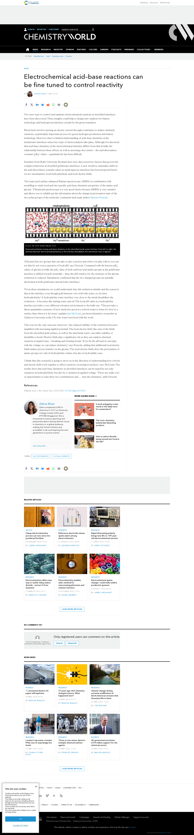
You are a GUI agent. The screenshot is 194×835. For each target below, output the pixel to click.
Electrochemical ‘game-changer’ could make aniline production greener (104, 582)
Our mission (52, 817)
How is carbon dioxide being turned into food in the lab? (107, 439)
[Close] (36, 786)
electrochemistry (41, 456)
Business (29, 688)
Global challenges (122, 817)
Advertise (39, 788)
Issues (57, 788)
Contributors (69, 788)
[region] (20, 808)
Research (62, 530)
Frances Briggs (70, 752)
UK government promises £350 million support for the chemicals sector (104, 743)
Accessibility (80, 805)
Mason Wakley (37, 700)
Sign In (31, 29)
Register (41, 30)
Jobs (48, 56)
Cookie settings (20, 825)
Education (154, 3)
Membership (165, 3)
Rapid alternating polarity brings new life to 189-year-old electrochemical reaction (104, 535)
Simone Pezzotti (99, 197)
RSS (80, 788)
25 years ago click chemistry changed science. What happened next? (71, 693)
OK (20, 819)
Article (29, 530)
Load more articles (72, 609)
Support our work (141, 817)
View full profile (39, 446)
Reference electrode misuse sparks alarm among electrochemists (71, 535)
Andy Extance (102, 546)
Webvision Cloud (165, 833)
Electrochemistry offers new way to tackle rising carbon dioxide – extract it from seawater (39, 584)
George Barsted (71, 546)
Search (93, 29)
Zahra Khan (40, 94)
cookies (132, 827)
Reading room (57, 56)
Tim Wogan (100, 706)
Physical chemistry (62, 456)
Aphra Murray (69, 595)
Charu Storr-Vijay (35, 753)
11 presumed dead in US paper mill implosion (37, 692)
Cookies (54, 805)
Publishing (144, 3)
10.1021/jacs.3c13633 (74, 391)
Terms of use (66, 805)
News (26, 69)
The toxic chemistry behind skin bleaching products (106, 423)
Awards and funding (101, 817)
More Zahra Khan (84, 396)
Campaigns (84, 817)
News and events (68, 817)
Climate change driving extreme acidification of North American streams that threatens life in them (104, 694)
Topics (49, 788)
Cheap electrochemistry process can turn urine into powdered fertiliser (38, 535)
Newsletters (39, 56)
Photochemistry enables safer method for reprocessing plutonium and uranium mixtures (71, 584)
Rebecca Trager (37, 595)
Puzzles (69, 56)
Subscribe (54, 30)
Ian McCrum (74, 313)
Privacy (45, 805)
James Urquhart (38, 546)
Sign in (59, 643)
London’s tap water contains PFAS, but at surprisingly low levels (39, 743)
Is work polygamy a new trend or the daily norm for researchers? (107, 406)
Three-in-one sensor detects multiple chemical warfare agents (71, 743)
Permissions (94, 805)
